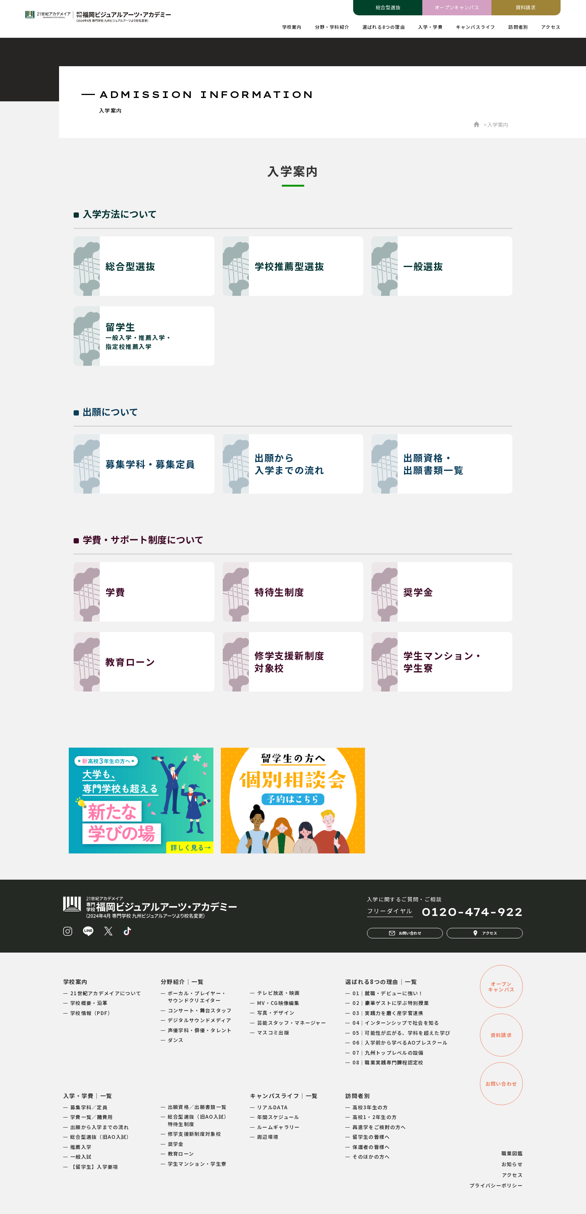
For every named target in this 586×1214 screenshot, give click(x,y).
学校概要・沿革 (89, 1002)
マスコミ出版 (273, 1032)
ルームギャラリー (278, 1127)
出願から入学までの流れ (99, 1127)
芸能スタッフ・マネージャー (291, 1022)
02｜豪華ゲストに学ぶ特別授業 (390, 1002)
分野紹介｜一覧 (182, 981)
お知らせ (512, 1164)
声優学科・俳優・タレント (200, 1030)
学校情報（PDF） (91, 1013)
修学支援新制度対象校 (194, 1133)
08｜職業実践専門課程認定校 (387, 1062)
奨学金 (176, 1143)
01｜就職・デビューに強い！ (387, 993)
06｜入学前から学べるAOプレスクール (400, 1042)
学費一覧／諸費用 (91, 1117)
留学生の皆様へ (371, 1136)
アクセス (484, 933)
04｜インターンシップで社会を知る (395, 1022)
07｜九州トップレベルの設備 (387, 1052)
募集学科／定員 (89, 1107)
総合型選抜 (388, 7)
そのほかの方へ (371, 1156)
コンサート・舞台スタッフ (200, 1010)
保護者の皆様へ (371, 1146)
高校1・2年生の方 (374, 1117)
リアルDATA (272, 1107)
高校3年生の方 (370, 1107)
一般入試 (81, 1156)
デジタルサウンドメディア (200, 1020)
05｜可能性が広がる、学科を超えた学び (401, 1032)
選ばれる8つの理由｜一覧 (381, 981)
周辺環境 (267, 1136)
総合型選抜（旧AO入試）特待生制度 (198, 1120)
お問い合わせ (405, 933)
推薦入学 (81, 1146)
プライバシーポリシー (496, 1185)
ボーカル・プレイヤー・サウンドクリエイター (197, 997)
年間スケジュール (278, 1117)
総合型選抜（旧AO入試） (101, 1136)
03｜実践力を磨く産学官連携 (387, 1013)
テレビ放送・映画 (278, 992)
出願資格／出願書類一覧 (197, 1106)
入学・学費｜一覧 (87, 1096)
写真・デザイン (275, 1012)
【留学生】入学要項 (94, 1166)
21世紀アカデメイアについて (105, 993)
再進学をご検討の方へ (379, 1127)
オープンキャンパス (457, 7)
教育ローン (181, 1153)
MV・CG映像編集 (278, 1002)
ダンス (176, 1039)
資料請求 (526, 7)
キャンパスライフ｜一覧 (284, 1096)
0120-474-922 (472, 912)
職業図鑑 (512, 1153)
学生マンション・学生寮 (197, 1163)
